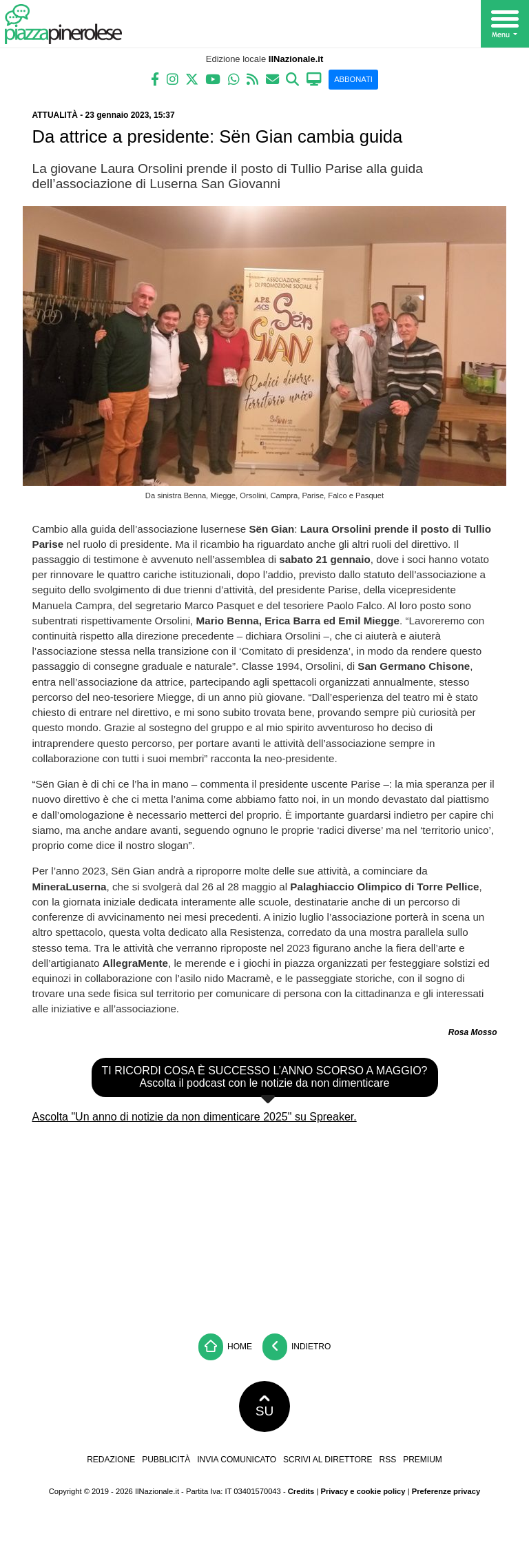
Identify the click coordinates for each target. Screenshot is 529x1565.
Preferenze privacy (446, 1491)
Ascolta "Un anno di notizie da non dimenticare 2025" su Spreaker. (194, 1117)
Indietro (296, 1346)
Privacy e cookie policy (362, 1491)
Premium (422, 1459)
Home (225, 1346)
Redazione (111, 1459)
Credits (301, 1491)
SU (265, 1406)
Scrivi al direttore (327, 1459)
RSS (387, 1459)
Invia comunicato (236, 1459)
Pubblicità (166, 1459)
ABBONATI (353, 79)
